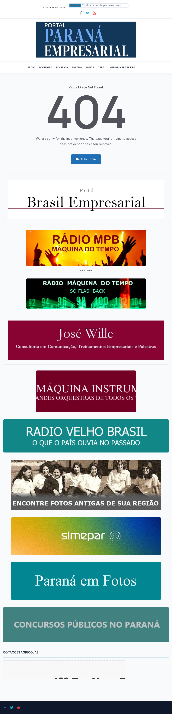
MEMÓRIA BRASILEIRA (123, 67)
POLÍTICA (62, 67)
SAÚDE (90, 67)
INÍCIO (31, 67)
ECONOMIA (45, 67)
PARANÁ (77, 67)
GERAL (102, 67)
